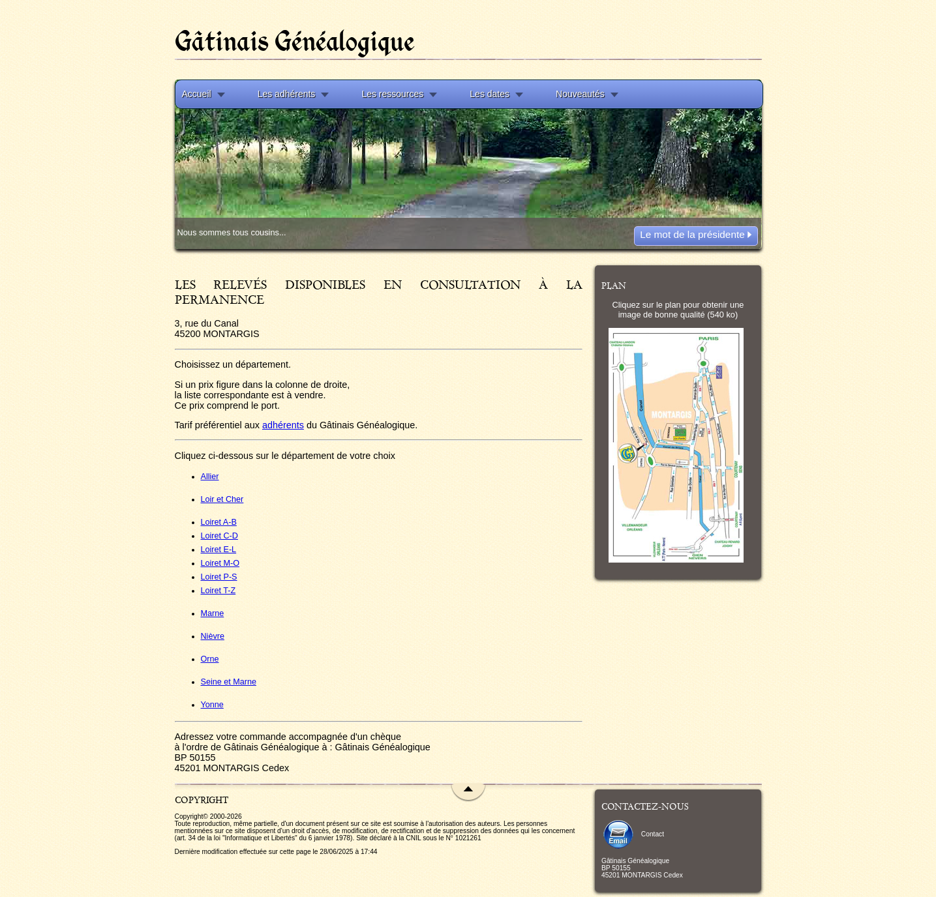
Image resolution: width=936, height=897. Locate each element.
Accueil (196, 94)
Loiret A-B (219, 522)
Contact (632, 834)
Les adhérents (287, 94)
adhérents (283, 425)
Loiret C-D (219, 535)
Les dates (489, 94)
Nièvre (212, 636)
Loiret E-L (219, 549)
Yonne (212, 704)
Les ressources (392, 94)
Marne (212, 613)
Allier (210, 476)
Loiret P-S (219, 576)
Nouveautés (580, 94)
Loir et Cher (222, 499)
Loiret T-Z (218, 590)
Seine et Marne (228, 681)
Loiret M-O (220, 563)
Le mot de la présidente (696, 234)
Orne (210, 659)
